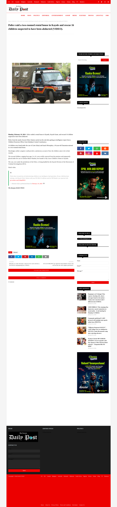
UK (13, 2)
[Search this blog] (89, 60)
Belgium (23, 2)
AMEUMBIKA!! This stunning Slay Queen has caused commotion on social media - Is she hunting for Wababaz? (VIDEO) (98, 310)
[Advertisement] (41, 48)
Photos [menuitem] (91, 15)
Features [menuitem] (82, 15)
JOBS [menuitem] (107, 15)
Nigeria (58, 2)
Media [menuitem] (74, 15)
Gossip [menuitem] (67, 15)
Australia (29, 2)
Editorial (14, 21)
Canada (17, 2)
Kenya (63, 2)
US (9, 2)
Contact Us (82, 505)
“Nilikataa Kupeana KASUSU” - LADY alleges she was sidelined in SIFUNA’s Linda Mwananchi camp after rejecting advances (98, 330)
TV (77, 2)
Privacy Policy (55, 505)
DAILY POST (21, 476)
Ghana (68, 2)
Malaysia (43, 2)
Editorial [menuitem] (45, 15)
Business (82, 2)
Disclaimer (75, 505)
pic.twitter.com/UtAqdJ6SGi (17, 180)
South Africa (50, 2)
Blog (73, 2)
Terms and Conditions (65, 505)
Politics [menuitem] (37, 15)
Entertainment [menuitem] (57, 15)
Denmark (36, 2)
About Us (47, 505)
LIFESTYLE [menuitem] (99, 15)
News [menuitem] (29, 15)
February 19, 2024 (37, 183)
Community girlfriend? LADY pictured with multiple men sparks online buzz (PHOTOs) (97, 320)
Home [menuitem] (23, 15)
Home (9, 21)
